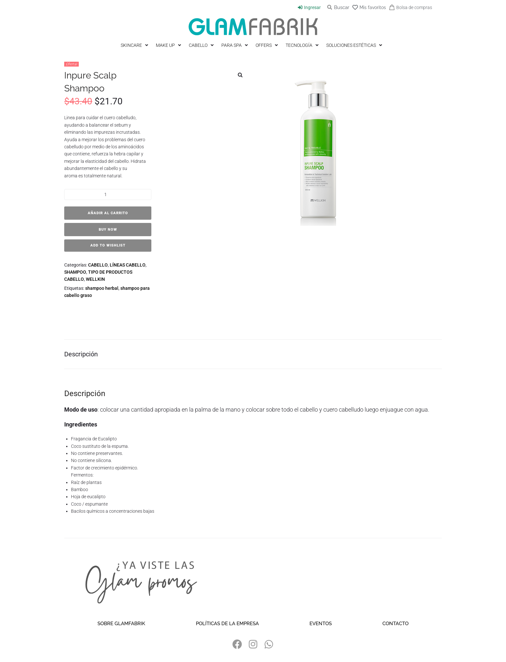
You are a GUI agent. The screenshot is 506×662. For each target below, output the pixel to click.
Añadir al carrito (108, 213)
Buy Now (108, 229)
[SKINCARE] (135, 45)
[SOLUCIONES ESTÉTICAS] (355, 45)
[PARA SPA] (235, 45)
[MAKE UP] (169, 45)
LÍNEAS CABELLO (128, 265)
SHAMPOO (75, 272)
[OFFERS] (267, 45)
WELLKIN (95, 279)
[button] (240, 75)
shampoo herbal (101, 288)
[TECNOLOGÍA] (302, 45)
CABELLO (98, 265)
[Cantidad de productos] (107, 194)
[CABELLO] (202, 45)
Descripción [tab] (81, 357)
